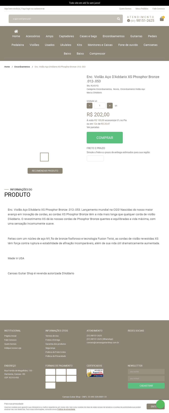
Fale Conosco (159, 8)
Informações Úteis (56, 330)
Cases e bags (88, 36)
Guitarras (136, 36)
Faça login (26, 8)
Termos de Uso (52, 335)
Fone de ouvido (128, 45)
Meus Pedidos (142, 8)
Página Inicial (10, 335)
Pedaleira (18, 45)
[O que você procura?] (118, 19)
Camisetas (150, 45)
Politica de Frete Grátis (55, 352)
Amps (49, 36)
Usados (49, 45)
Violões (34, 45)
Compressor (97, 53)
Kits (79, 45)
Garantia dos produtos (55, 344)
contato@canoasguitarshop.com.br (103, 342)
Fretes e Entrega (52, 339)
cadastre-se (39, 8)
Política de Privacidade (55, 356)
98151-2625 (142, 20)
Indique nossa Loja (12, 348)
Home (16, 36)
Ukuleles (65, 45)
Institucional (12, 330)
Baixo (67, 53)
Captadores (66, 36)
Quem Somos (125, 8)
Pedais (152, 36)
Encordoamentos (114, 36)
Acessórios (33, 36)
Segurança (50, 348)
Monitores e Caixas (100, 45)
